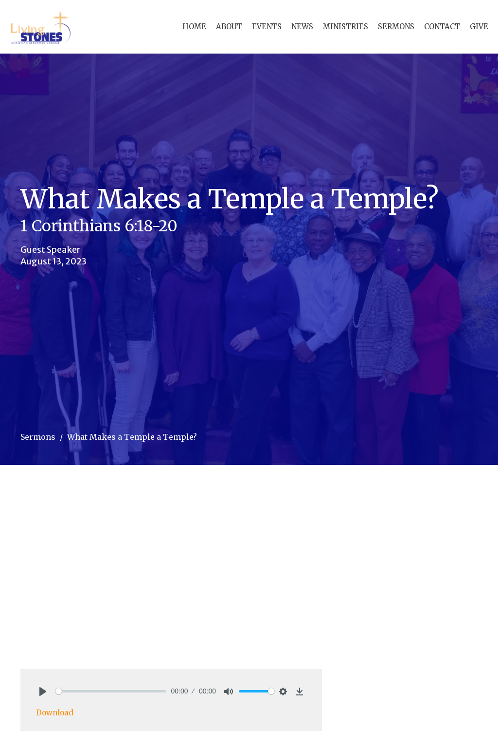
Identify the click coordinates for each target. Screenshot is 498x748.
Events (267, 26)
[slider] (110, 691)
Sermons (396, 26)
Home (194, 26)
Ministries (345, 26)
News (302, 26)
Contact (442, 26)
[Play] (43, 691)
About (229, 26)
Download (54, 712)
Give (479, 26)
